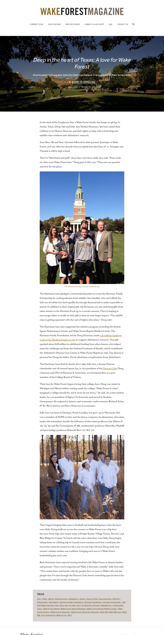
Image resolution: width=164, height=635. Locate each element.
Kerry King (59, 605)
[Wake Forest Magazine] (82, 13)
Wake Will (104, 612)
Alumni (51, 599)
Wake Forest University (60, 612)
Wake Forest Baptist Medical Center (102, 608)
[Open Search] (133, 24)
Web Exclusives (72, 24)
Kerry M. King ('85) (84, 605)
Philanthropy (106, 605)
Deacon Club (110, 368)
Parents (96, 605)
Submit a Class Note (94, 24)
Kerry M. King (70, 605)
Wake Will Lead (115, 612)
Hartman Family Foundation (71, 602)
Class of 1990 (92, 599)
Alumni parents (61, 599)
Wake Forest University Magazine (85, 612)
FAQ (110, 24)
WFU (70, 615)
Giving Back (53, 602)
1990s (44, 599)
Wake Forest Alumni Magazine (73, 608)
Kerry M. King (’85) (83, 81)
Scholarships (117, 605)
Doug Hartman (105, 599)
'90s (38, 599)
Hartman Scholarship (111, 602)
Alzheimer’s (74, 599)
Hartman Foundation (92, 602)
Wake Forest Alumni (51, 608)
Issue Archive (54, 24)
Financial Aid (42, 602)
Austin (82, 599)
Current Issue (36, 24)
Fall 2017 (73, 87)
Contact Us (122, 24)
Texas (39, 608)
